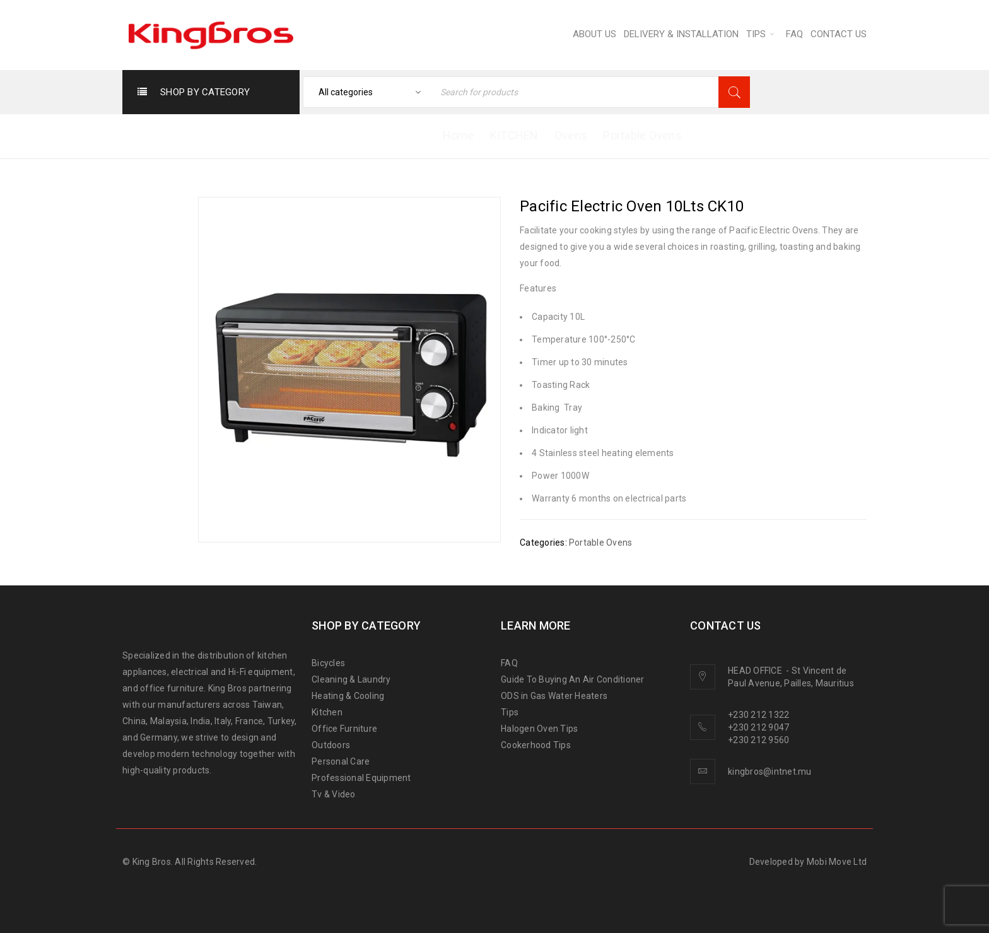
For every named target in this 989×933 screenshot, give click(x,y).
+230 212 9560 (758, 740)
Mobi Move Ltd (837, 862)
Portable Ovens (642, 135)
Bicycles (328, 663)
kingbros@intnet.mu (770, 771)
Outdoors (331, 745)
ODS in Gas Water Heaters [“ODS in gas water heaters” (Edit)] (554, 696)
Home (458, 135)
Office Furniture (344, 729)
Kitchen (327, 712)
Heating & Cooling (348, 696)
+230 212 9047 (758, 727)
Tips (509, 712)
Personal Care (341, 761)
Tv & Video (334, 794)
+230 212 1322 (758, 715)
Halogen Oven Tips (539, 729)
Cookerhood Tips (536, 745)
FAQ (509, 663)
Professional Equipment (361, 778)
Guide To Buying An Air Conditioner (573, 679)
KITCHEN (514, 135)
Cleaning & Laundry (351, 679)
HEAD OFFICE (756, 671)
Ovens (570, 135)
